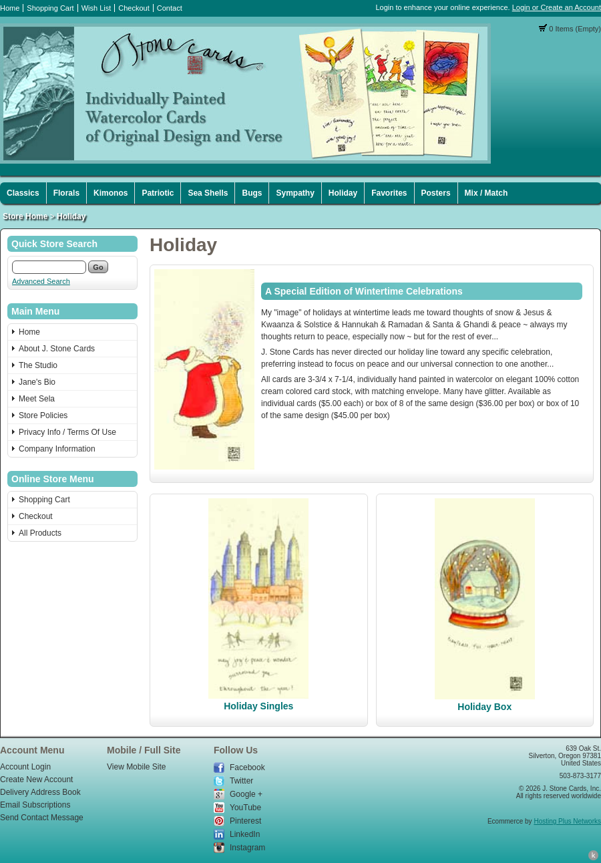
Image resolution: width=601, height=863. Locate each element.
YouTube (245, 807)
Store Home (25, 216)
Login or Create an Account (556, 7)
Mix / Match (486, 193)
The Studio (38, 365)
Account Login (25, 766)
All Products (40, 533)
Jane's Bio (37, 382)
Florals (66, 193)
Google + (246, 794)
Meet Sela (37, 398)
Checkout (133, 8)
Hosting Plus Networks (567, 821)
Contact (169, 8)
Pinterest (245, 821)
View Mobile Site (136, 766)
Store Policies (43, 415)
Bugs (252, 193)
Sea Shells (208, 193)
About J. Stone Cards (57, 348)
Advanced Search (41, 281)
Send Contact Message (41, 817)
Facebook (247, 767)
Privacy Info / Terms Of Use (67, 432)
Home (9, 8)
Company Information (57, 449)
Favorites (389, 193)
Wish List (96, 8)
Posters (436, 193)
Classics (23, 193)
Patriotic (158, 193)
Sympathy (295, 193)
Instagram (247, 847)
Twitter (241, 781)
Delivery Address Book (40, 792)
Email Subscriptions (35, 805)
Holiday (343, 193)
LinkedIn (245, 834)
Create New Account (36, 779)
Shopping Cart (50, 8)
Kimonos (110, 193)
